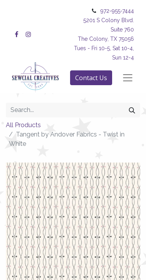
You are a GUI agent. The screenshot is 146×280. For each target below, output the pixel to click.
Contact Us (91, 78)
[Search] (132, 110)
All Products (23, 125)
